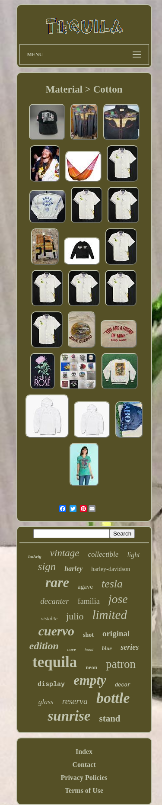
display (51, 684)
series (130, 647)
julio (74, 616)
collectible (103, 554)
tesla (112, 583)
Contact (83, 764)
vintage (64, 553)
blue (107, 648)
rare (57, 582)
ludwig (34, 556)
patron (121, 663)
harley (73, 568)
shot (88, 635)
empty (89, 680)
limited (109, 615)
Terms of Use (84, 790)
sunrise (69, 716)
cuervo (56, 631)
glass (46, 702)
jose (118, 599)
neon (91, 667)
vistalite (49, 619)
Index (84, 751)
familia (89, 601)
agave (85, 586)
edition (44, 645)
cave (71, 649)
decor (122, 685)
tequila (54, 662)
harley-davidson (110, 569)
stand (110, 718)
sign (47, 566)
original (116, 633)
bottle (113, 698)
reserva (75, 701)
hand (89, 649)
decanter (54, 601)
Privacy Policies (84, 777)
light (133, 554)
